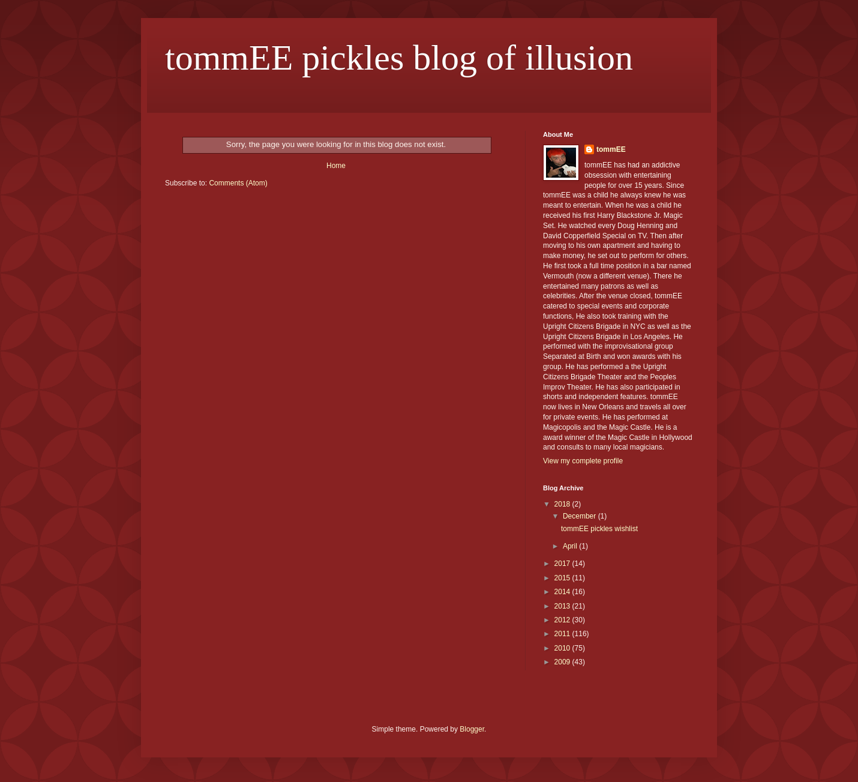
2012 (563, 620)
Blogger (472, 729)
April (571, 546)
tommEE (611, 149)
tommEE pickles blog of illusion (399, 57)
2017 (563, 563)
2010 (563, 648)
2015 (563, 578)
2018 (563, 504)
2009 (563, 662)
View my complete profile (583, 461)
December (580, 516)
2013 (563, 606)
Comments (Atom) (238, 183)
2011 (563, 634)
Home (336, 165)
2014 (563, 592)
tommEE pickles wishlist (599, 529)
